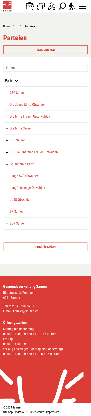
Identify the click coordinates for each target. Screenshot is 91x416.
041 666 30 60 (74, 140)
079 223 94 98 (74, 105)
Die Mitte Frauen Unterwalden (30, 116)
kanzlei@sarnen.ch (25, 311)
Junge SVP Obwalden (24, 176)
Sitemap (8, 412)
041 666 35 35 (24, 306)
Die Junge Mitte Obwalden (28, 105)
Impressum (52, 412)
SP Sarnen (17, 212)
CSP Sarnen (17, 93)
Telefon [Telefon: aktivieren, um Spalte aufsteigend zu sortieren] (70, 80)
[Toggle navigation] (82, 6)
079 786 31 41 (74, 116)
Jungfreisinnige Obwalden (27, 188)
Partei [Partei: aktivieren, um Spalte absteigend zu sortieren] (9, 80)
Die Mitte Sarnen (21, 128)
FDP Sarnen (17, 140)
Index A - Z (21, 412)
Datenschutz (36, 412)
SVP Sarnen (17, 223)
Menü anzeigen (46, 49)
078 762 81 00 (74, 212)
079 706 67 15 (74, 152)
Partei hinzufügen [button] (45, 246)
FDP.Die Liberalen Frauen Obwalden (34, 152)
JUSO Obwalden (20, 200)
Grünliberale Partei (22, 164)
